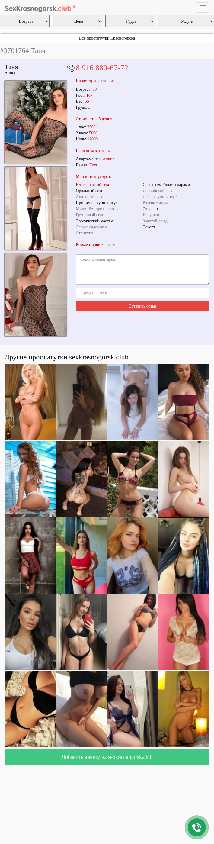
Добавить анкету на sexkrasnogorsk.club (107, 757)
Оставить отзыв (143, 306)
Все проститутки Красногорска (107, 38)
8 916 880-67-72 (102, 67)
